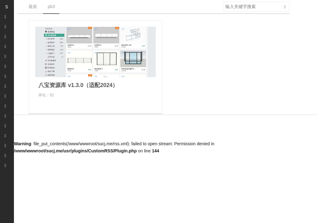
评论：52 (46, 95)
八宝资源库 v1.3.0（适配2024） (78, 85)
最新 (32, 6)
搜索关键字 (223, 1)
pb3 (51, 6)
